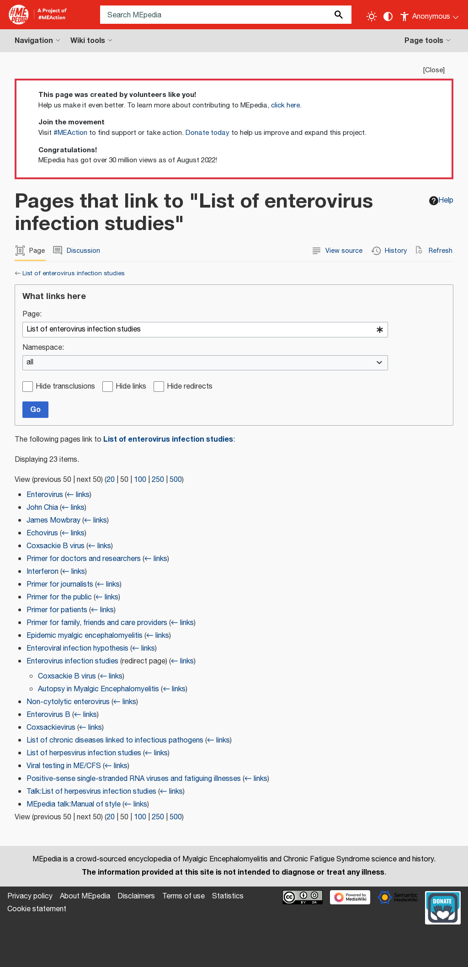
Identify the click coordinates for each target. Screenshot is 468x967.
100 (140, 480)
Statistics (228, 896)
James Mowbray (53, 520)
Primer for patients (57, 610)
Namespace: (43, 348)
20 (110, 480)
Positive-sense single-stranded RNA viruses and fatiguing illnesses (134, 779)
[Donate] (443, 906)
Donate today (207, 133)
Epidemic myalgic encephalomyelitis (85, 635)
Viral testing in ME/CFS (64, 766)
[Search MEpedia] (225, 14)
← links (78, 495)
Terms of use (183, 896)
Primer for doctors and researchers (84, 559)
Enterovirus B (48, 715)
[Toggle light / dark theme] (371, 16)
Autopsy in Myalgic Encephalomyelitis (98, 689)
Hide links (131, 387)
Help (441, 200)
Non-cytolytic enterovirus (68, 702)
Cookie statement (36, 909)
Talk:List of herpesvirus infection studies (91, 791)
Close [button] (434, 70)
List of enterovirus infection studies (73, 273)
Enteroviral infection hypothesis (77, 648)
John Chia (42, 507)
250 (158, 480)
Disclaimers (136, 896)
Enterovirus (45, 495)
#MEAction (70, 133)
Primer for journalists (60, 584)
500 (176, 480)
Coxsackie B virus (56, 546)
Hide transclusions (65, 387)
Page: (32, 315)
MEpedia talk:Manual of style (74, 804)
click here (285, 105)
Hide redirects (190, 387)
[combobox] (205, 329)
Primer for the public (59, 597)
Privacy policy (30, 896)
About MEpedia (85, 896)
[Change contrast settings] (388, 16)
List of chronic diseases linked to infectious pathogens (115, 740)
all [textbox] (30, 363)
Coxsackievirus (51, 727)
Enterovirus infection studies (72, 661)
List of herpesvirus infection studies (84, 753)
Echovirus (42, 533)
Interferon (42, 571)
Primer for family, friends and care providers (97, 623)
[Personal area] (430, 15)
